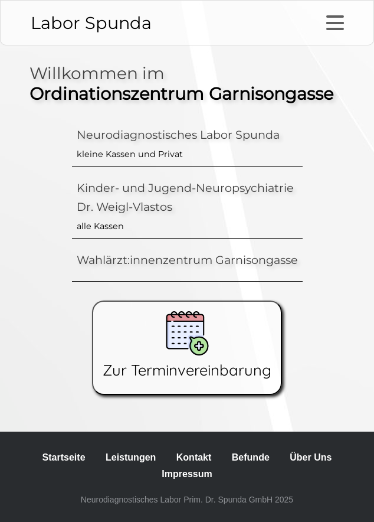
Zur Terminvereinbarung (187, 345)
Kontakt (194, 457)
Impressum (187, 474)
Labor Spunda (91, 22)
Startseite (64, 457)
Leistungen (131, 457)
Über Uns (311, 457)
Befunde (251, 457)
